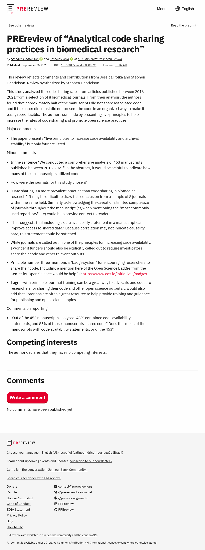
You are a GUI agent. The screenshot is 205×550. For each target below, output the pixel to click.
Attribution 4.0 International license (93, 542)
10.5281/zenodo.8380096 (78, 65)
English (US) (50, 452)
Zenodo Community (59, 535)
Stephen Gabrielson (25, 59)
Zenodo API (89, 535)
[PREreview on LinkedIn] (64, 504)
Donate (12, 486)
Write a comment (27, 397)
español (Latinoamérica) (77, 452)
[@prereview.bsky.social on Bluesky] (73, 492)
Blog (10, 521)
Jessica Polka (59, 59)
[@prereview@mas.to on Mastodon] (71, 498)
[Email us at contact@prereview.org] (73, 486)
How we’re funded (20, 498)
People (12, 492)
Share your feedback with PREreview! (34, 478)
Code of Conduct (19, 504)
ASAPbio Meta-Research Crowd (100, 59)
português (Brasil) (110, 452)
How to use (15, 527)
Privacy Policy (17, 515)
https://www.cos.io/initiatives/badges (115, 273)
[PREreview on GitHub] (64, 509)
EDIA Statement (18, 509)
